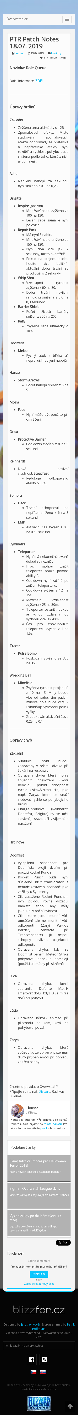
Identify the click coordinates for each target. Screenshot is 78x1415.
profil (43, 1128)
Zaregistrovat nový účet (39, 1284)
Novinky (56, 53)
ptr (46, 58)
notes (63, 58)
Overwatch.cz (17, 19)
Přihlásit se (39, 1274)
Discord (44, 1091)
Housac (19, 53)
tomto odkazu (53, 1124)
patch (53, 58)
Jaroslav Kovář (31, 1324)
